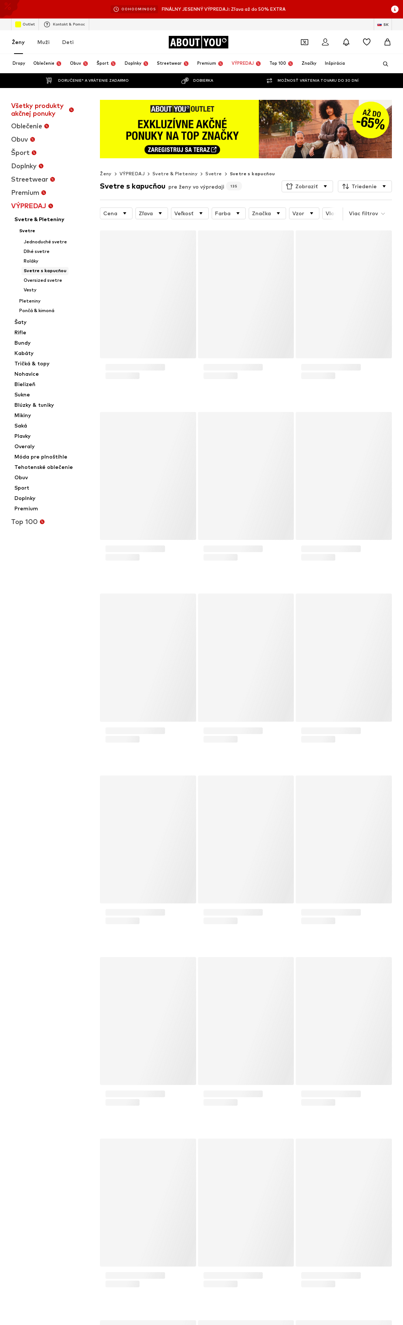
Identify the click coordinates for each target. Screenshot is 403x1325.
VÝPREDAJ (132, 173)
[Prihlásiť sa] (325, 42)
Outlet (25, 24)
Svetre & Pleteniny (175, 173)
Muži (43, 42)
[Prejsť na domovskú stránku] (198, 42)
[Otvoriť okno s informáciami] (395, 9)
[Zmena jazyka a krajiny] (383, 24)
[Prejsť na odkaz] (246, 129)
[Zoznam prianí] (366, 42)
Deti (68, 42)
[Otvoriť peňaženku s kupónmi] (304, 42)
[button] (307, 186)
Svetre (213, 173)
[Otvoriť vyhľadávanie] (383, 64)
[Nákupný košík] (387, 42)
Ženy (18, 42)
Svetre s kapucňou (252, 173)
